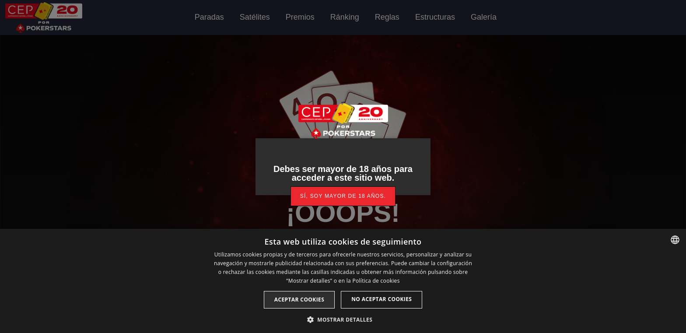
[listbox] (675, 239)
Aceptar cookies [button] (299, 299)
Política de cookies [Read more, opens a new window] (375, 280)
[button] (343, 318)
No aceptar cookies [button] (381, 299)
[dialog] (343, 281)
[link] (343, 196)
